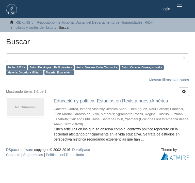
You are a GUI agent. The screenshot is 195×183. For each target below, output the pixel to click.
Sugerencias (33, 155)
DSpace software (19, 150)
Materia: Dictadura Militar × (25, 72)
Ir (184, 58)
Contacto (13, 155)
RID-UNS (22, 22)
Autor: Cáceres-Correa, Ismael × (141, 67)
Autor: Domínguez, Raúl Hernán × (50, 67)
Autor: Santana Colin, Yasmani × (96, 67)
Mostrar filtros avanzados (169, 80)
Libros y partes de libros (34, 27)
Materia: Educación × (59, 72)
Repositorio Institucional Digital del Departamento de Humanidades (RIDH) (96, 22)
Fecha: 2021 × (16, 67)
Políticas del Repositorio (65, 155)
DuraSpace (81, 150)
